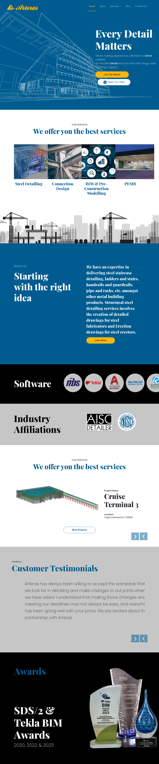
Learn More (100, 340)
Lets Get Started (112, 74)
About (102, 6)
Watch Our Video (114, 82)
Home (92, 6)
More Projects (79, 530)
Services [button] (114, 6)
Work (128, 6)
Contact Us (140, 6)
